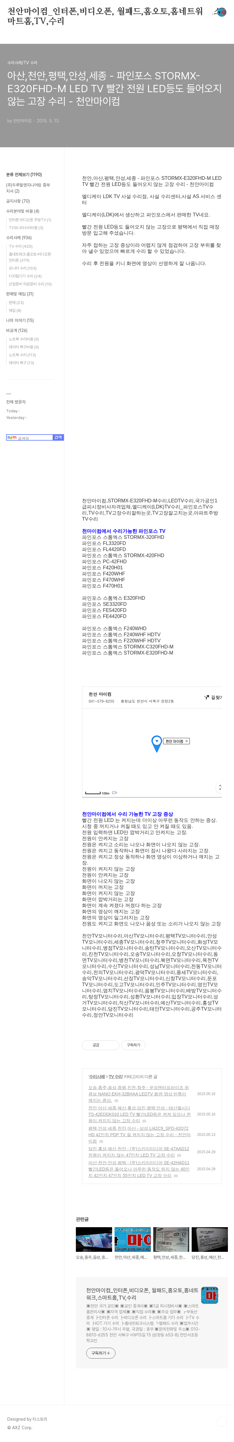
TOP (222, 1421)
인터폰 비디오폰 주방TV (30, 220)
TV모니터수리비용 (26, 227)
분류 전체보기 (24, 174)
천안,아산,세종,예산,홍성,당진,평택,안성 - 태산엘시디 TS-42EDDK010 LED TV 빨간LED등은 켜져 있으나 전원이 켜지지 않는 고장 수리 (139, 1114)
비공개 (16, 330)
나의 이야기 (20, 320)
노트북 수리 (22, 355)
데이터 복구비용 (24, 347)
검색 (207, 12)
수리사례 (97, 1076)
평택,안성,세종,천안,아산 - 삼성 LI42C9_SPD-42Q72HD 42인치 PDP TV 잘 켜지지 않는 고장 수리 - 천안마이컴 (139, 1134)
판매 (16, 302)
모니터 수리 (23, 268)
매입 (15, 310)
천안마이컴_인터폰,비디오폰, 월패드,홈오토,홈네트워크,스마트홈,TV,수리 (114, 12)
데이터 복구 (21, 363)
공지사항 (18, 201)
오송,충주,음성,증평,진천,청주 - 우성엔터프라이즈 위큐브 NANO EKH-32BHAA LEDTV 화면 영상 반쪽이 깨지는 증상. (138, 1094)
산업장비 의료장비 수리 (30, 284)
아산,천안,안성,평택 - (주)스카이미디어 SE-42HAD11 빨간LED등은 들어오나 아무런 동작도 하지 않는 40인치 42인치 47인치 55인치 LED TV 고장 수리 (139, 1169)
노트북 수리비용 (24, 339)
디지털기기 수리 (25, 276)
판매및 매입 (20, 294)
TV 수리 (115, 1076)
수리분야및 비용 (22, 211)
